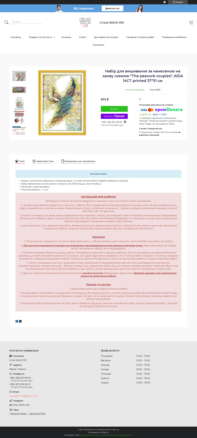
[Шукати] (6, 23)
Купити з (114, 116)
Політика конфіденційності (120, 435)
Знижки (66, 37)
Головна (15, 37)
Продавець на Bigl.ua (98, 432)
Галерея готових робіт (140, 37)
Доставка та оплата (106, 37)
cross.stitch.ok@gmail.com (23, 396)
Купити (114, 109)
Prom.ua (115, 429)
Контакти (98, 44)
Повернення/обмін (174, 37)
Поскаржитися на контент (92, 435)
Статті (82, 37)
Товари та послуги (40, 37)
